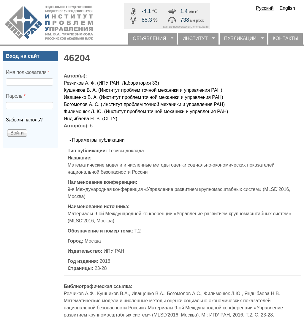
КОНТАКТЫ (285, 38)
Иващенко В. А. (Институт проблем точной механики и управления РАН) (143, 97)
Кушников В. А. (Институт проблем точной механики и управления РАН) (143, 90)
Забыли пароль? (24, 119)
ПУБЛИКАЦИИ (242, 40)
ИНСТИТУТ (196, 40)
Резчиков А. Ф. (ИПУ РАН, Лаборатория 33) (111, 83)
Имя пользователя (28, 72)
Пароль (16, 96)
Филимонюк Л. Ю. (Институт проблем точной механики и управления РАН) (146, 111)
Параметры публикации (98, 140)
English (287, 8)
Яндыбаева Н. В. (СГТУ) (90, 118)
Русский (264, 8)
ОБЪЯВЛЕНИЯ (150, 40)
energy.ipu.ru (201, 26)
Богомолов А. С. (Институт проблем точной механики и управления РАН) (144, 104)
